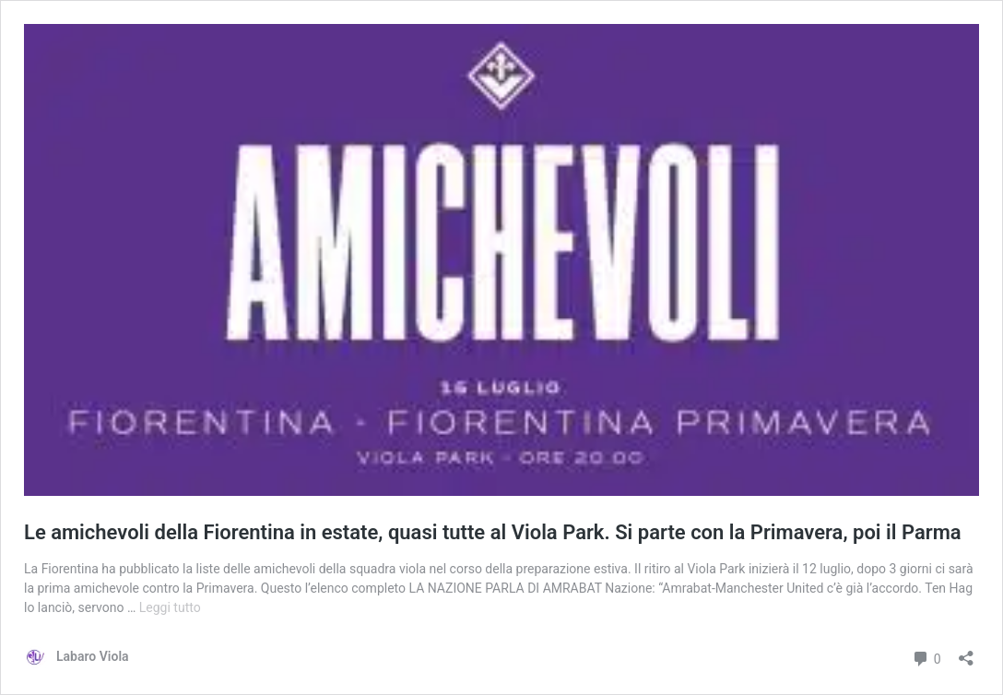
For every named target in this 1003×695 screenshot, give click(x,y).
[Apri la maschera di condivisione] (966, 652)
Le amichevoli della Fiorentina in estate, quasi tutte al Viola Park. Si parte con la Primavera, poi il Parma (493, 532)
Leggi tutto (170, 607)
